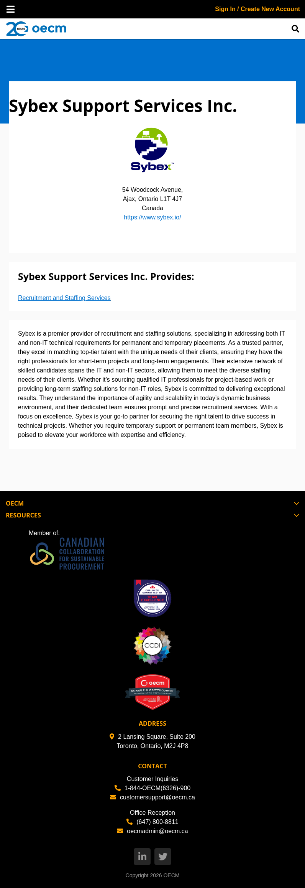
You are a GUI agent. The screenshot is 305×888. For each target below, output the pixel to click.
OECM (171, 875)
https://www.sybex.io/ (152, 217)
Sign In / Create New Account (257, 9)
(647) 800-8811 (152, 822)
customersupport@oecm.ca (152, 797)
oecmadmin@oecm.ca (152, 831)
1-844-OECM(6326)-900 (153, 788)
